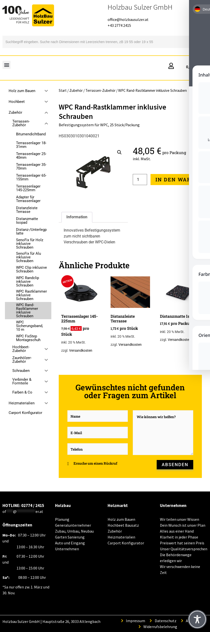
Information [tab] (76, 217)
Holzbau (63, 505)
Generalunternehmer (73, 525)
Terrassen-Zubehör (100, 90)
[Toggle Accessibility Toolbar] (197, 619)
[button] (6, 65)
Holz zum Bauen (121, 519)
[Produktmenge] (140, 179)
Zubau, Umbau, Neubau (74, 531)
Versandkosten (80, 350)
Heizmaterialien (121, 537)
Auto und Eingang (70, 542)
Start (63, 90)
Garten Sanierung (70, 537)
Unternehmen (67, 548)
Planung (62, 519)
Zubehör (76, 90)
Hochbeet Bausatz (123, 525)
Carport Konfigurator (25, 413)
